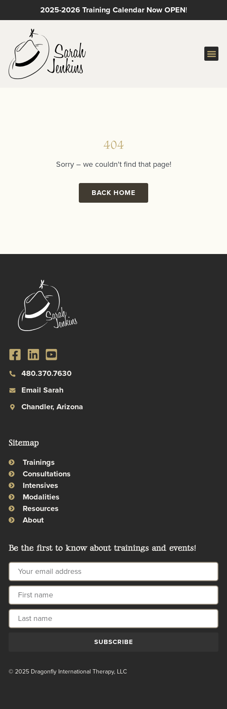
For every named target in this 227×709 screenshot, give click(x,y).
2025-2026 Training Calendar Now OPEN (112, 9)
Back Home (113, 193)
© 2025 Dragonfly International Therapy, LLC (68, 671)
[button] (211, 54)
